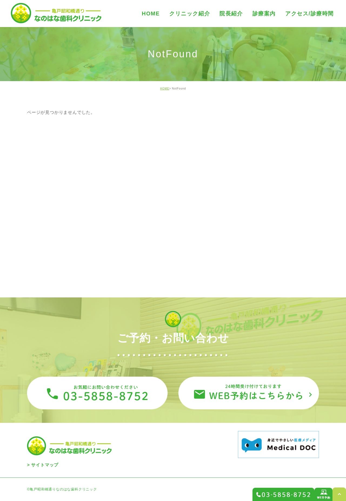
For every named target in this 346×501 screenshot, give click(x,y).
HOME (164, 88)
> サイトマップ (42, 465)
